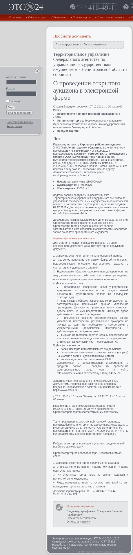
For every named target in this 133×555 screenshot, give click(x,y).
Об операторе (36, 17)
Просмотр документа (68, 44)
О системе (15, 17)
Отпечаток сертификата (81, 518)
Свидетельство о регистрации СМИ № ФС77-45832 (83, 541)
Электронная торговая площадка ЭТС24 (77, 538)
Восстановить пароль (20, 122)
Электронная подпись (110, 17)
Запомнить (14, 101)
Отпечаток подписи (78, 521)
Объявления (58, 17)
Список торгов (82, 17)
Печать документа (95, 44)
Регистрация (14, 126)
